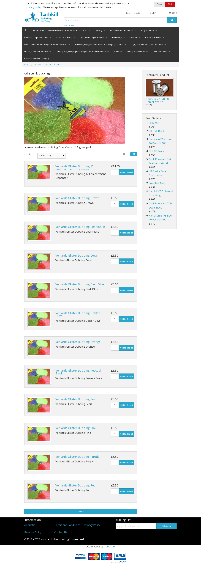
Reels (116, 51)
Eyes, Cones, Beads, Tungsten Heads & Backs (45, 44)
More (81, 512)
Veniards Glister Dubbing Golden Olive (77, 314)
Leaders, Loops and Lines (36, 37)
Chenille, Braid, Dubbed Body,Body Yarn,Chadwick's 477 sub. (59, 30)
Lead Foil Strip (157, 183)
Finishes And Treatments (121, 30)
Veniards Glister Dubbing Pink (75, 428)
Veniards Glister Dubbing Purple (77, 457)
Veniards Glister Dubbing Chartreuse (80, 227)
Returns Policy (32, 532)
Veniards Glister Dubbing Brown (77, 198)
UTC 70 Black (156, 131)
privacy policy (34, 7)
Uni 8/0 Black (156, 151)
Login (128, 13)
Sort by (28, 154)
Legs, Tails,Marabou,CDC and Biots (147, 44)
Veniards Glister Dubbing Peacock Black (78, 372)
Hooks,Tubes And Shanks (36, 51)
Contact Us (60, 532)
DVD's (165, 30)
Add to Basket (126, 172)
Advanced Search (69, 25)
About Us (29, 525)
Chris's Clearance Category (36, 59)
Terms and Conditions (67, 525)
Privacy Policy (92, 525)
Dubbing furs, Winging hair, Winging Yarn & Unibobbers (81, 51)
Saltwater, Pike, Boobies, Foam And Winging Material (99, 44)
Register (136, 13)
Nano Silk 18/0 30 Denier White (157, 100)
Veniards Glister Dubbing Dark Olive (79, 284)
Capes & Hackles (153, 37)
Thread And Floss (64, 37)
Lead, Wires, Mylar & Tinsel (92, 37)
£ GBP (153, 13)
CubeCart (109, 546)
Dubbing (98, 30)
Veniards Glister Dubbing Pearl (76, 399)
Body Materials (147, 30)
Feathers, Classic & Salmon (124, 37)
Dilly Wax (154, 123)
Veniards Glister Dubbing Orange (77, 342)
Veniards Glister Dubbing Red (75, 485)
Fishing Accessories (136, 51)
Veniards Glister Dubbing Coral (76, 255)
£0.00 (173, 13)
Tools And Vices (159, 51)
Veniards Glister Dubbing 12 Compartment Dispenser (74, 167)
